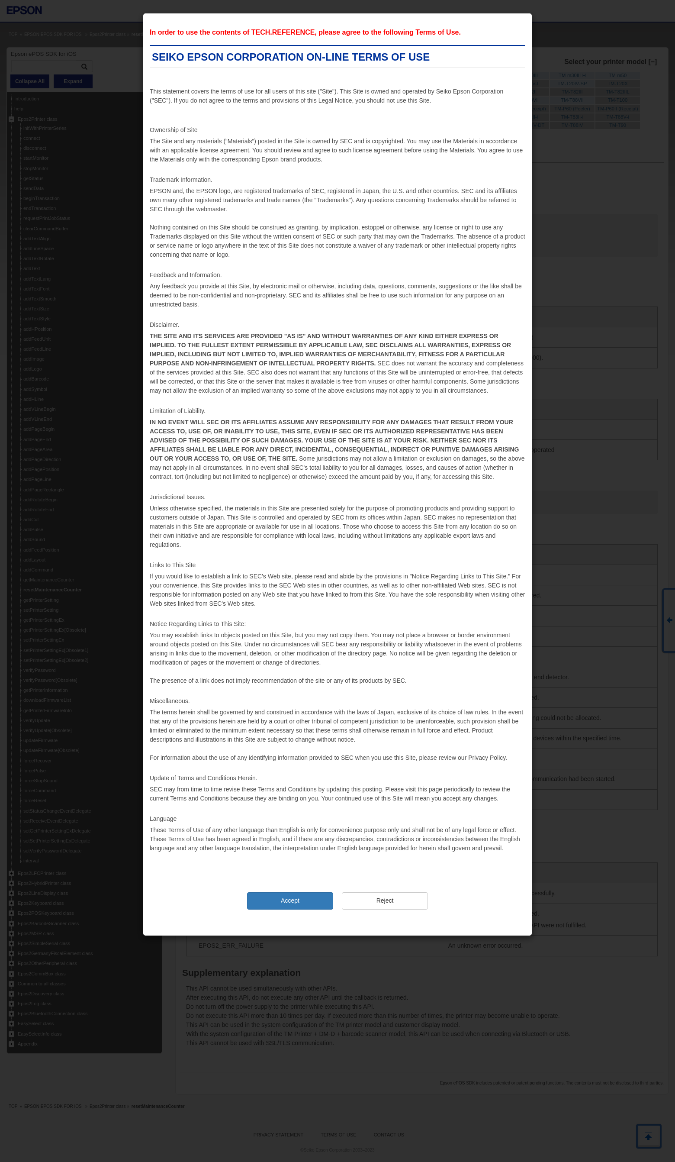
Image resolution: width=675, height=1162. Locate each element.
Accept (290, 900)
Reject (385, 900)
